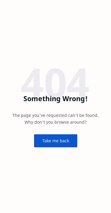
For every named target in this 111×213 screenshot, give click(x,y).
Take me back (55, 140)
